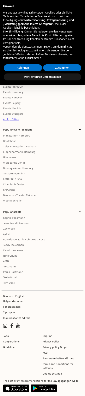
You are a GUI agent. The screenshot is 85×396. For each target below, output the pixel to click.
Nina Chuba (10, 255)
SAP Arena (9, 189)
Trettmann (9, 266)
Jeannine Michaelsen (15, 223)
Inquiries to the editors (16, 318)
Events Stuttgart (13, 113)
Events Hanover (12, 97)
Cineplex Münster (13, 184)
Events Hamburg (13, 92)
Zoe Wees (9, 228)
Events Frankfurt (13, 86)
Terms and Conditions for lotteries (58, 366)
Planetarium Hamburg (16, 135)
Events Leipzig (12, 103)
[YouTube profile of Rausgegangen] (18, 325)
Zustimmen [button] (62, 67)
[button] (80, 6)
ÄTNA (6, 261)
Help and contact (13, 301)
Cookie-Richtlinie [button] (13, 27)
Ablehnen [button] (23, 67)
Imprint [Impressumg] (47, 336)
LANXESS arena (12, 179)
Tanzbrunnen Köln (14, 173)
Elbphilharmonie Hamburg (19, 152)
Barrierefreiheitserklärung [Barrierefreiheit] (58, 358)
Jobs (6, 336)
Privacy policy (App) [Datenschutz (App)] (55, 347)
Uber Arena (9, 157)
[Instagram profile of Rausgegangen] (5, 325)
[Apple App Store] (16, 388)
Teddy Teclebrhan (13, 245)
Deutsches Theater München (20, 195)
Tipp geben (9, 312)
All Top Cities (11, 119)
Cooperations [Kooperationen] (11, 341)
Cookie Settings (52, 373)
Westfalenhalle (12, 200)
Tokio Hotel (10, 277)
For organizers (12, 306)
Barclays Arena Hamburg (18, 168)
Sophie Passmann (14, 217)
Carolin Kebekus (13, 250)
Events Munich (12, 108)
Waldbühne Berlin (14, 162)
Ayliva (6, 234)
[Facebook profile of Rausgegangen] (11, 325)
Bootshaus (9, 141)
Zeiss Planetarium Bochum (19, 146)
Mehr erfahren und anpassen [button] (42, 76)
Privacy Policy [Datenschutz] (51, 341)
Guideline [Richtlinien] (9, 347)
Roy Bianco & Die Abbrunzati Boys (24, 239)
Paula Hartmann (13, 272)
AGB (45, 352)
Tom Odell (9, 282)
